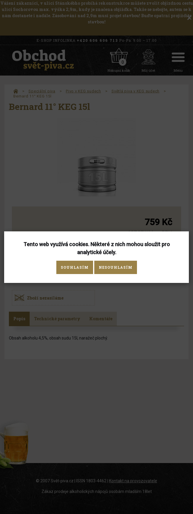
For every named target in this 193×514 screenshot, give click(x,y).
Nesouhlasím (116, 267)
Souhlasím (75, 267)
